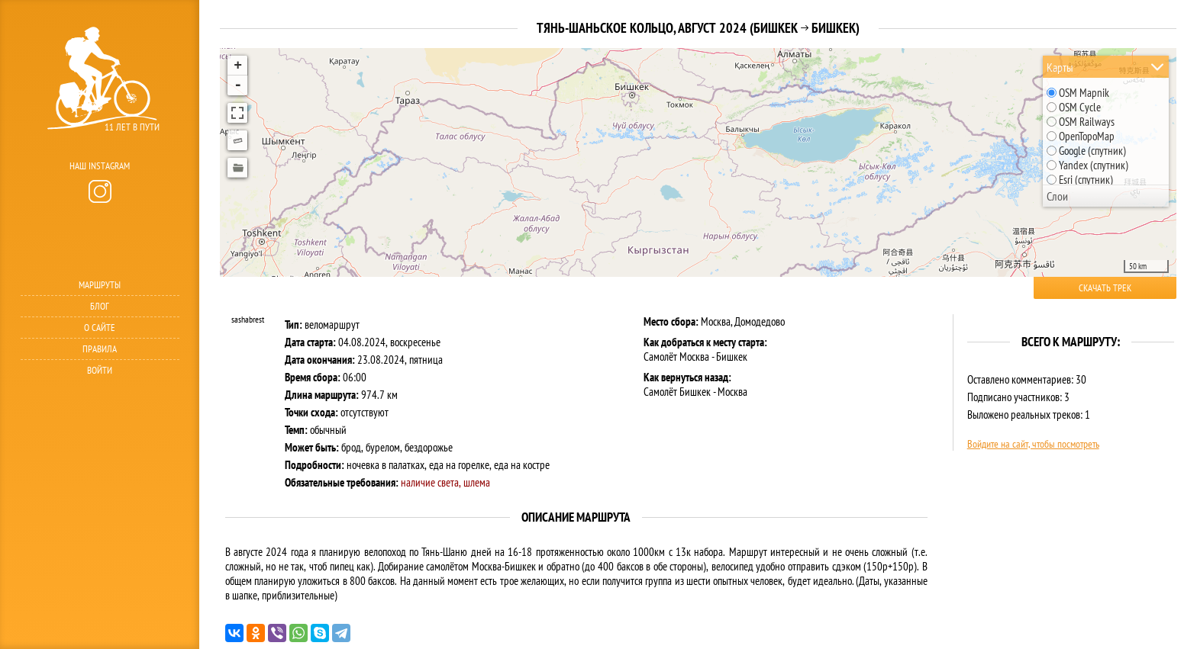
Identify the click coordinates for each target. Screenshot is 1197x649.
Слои (1057, 196)
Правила (99, 348)
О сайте (99, 327)
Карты (1060, 67)
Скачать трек (1105, 287)
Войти (99, 370)
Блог (99, 306)
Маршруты (100, 284)
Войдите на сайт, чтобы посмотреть (1033, 444)
